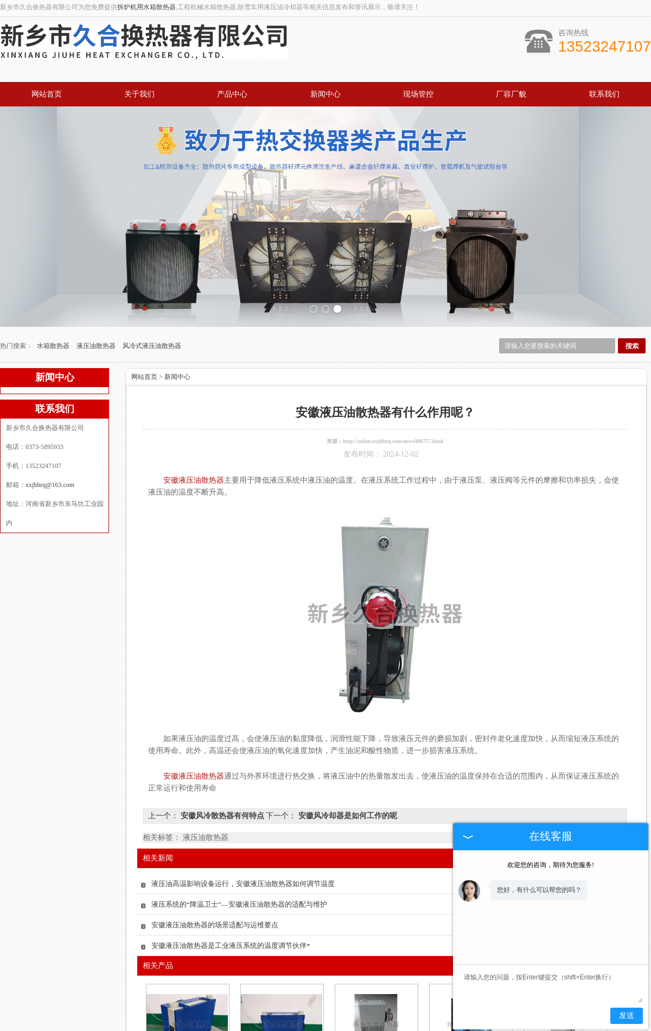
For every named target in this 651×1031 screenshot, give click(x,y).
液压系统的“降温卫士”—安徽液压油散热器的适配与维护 (239, 797)
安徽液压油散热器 (375, 969)
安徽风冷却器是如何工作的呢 (346, 709)
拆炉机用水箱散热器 (146, 7)
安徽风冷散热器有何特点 (222, 709)
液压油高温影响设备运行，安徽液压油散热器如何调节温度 (243, 777)
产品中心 (232, 94)
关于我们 (139, 94)
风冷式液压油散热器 (152, 239)
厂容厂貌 (511, 94)
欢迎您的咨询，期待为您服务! (550, 865)
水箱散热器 (54, 239)
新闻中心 (325, 94)
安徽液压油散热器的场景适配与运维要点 (214, 818)
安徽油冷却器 (281, 969)
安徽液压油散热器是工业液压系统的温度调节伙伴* (230, 838)
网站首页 (46, 94)
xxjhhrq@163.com (49, 378)
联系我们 (604, 94)
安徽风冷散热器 (186, 969)
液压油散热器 (96, 239)
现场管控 (418, 94)
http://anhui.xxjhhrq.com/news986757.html (393, 334)
